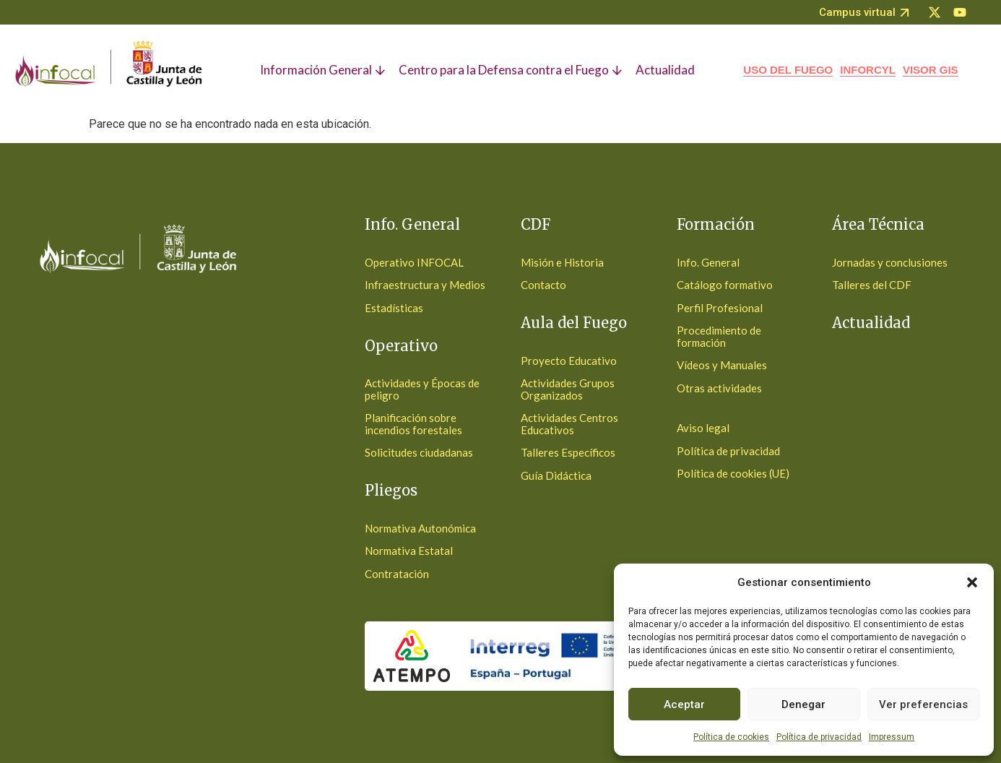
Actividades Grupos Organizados (568, 389)
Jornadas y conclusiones (890, 262)
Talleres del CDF (871, 284)
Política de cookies (731, 737)
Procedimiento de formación (719, 336)
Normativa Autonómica (420, 528)
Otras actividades (719, 388)
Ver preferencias (923, 704)
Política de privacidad (819, 737)
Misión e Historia (562, 262)
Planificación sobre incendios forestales (413, 423)
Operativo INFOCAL (414, 262)
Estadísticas (394, 307)
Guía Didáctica (556, 475)
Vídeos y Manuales (722, 364)
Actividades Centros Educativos (569, 423)
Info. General (708, 262)
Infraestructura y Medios (425, 284)
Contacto (543, 284)
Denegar (803, 704)
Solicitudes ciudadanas (419, 452)
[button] (972, 582)
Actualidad (871, 323)
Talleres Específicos (568, 452)
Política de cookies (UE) (733, 473)
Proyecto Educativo (569, 360)
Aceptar (684, 704)
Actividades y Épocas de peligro (422, 389)
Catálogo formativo (725, 284)
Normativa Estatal (409, 550)
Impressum (891, 737)
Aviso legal (703, 427)
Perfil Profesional (720, 307)
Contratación (397, 573)
